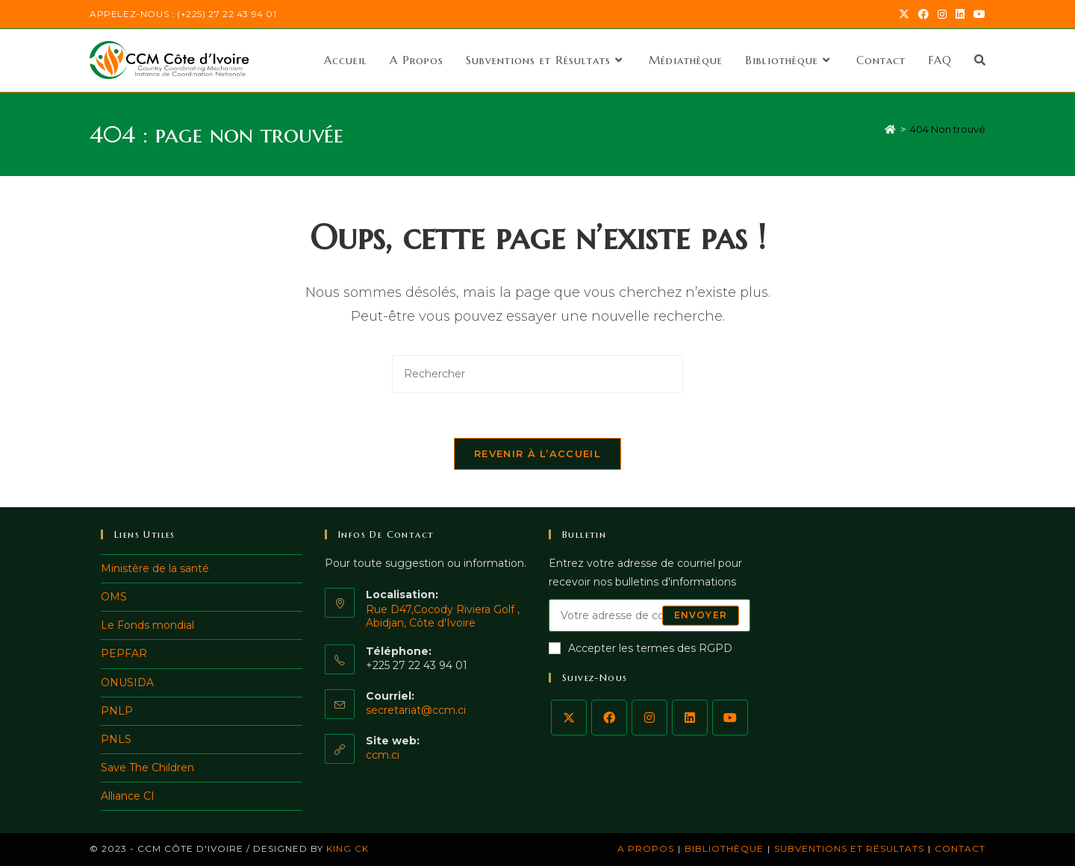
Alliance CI (128, 796)
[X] (569, 717)
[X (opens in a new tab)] (904, 14)
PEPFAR (124, 653)
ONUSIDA (127, 682)
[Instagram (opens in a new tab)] (942, 14)
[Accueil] (890, 129)
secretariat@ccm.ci (416, 710)
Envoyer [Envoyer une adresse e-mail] (700, 615)
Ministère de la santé (155, 568)
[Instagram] (649, 717)
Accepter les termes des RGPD (640, 648)
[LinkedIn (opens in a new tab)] (960, 14)
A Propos (645, 848)
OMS (114, 596)
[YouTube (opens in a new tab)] (977, 14)
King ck (347, 848)
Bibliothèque (724, 848)
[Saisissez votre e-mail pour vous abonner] (649, 615)
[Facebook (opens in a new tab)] (923, 14)
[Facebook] (609, 717)
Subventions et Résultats (849, 848)
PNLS (116, 739)
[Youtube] (730, 717)
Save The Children (147, 767)
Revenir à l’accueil (537, 453)
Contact (960, 848)
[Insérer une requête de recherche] (537, 374)
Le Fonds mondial (147, 625)
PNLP (117, 711)
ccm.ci (382, 755)
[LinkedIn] (690, 717)
